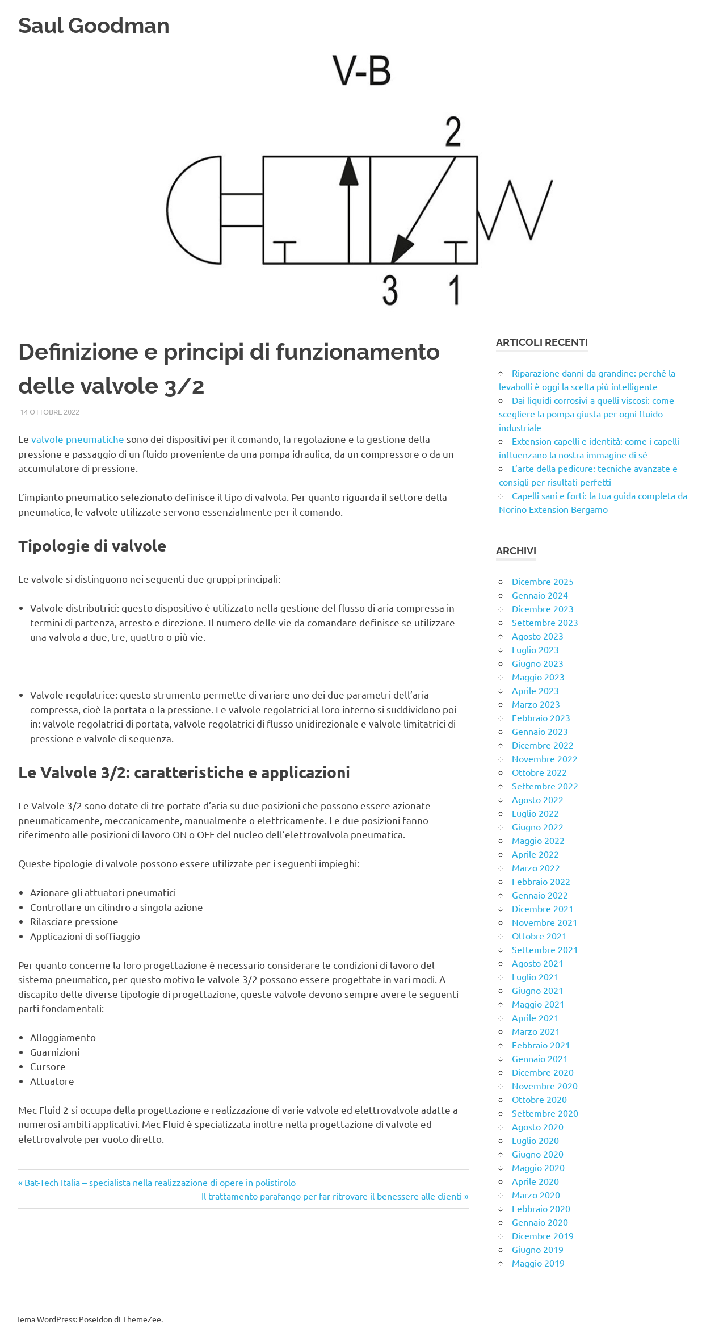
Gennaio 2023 (540, 731)
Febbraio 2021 (541, 1044)
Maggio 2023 (538, 676)
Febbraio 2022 (541, 881)
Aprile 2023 (535, 690)
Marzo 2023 (536, 703)
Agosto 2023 (538, 635)
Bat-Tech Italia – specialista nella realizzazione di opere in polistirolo (160, 1182)
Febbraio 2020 (541, 1208)
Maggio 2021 (538, 1003)
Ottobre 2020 (539, 1099)
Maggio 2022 (538, 840)
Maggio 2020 (538, 1167)
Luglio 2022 (535, 812)
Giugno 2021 (538, 990)
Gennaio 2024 (540, 594)
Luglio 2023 (535, 649)
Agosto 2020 (538, 1126)
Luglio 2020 (535, 1140)
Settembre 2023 (545, 622)
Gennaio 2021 (540, 1058)
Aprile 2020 (535, 1181)
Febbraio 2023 (541, 717)
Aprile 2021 (535, 1017)
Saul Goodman (94, 25)
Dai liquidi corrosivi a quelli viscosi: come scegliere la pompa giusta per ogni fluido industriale (586, 413)
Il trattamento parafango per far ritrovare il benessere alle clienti (331, 1195)
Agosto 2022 (538, 799)
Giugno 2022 (538, 826)
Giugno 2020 (538, 1153)
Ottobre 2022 (539, 772)
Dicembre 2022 (543, 744)
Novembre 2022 (545, 758)
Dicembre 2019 (543, 1235)
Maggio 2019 (538, 1262)
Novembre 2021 (545, 922)
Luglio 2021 (535, 976)
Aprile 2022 (535, 853)
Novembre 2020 (545, 1085)
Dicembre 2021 (543, 908)
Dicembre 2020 (543, 1071)
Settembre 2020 (545, 1112)
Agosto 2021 (538, 962)
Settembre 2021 (545, 949)
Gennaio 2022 (540, 894)
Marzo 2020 (536, 1194)
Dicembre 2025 (543, 581)
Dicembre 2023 (543, 608)
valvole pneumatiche (77, 439)
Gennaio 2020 (540, 1221)
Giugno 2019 (538, 1249)
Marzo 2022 (536, 867)
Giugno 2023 (538, 663)
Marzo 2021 (536, 1031)
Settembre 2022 (545, 785)
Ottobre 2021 (539, 935)
